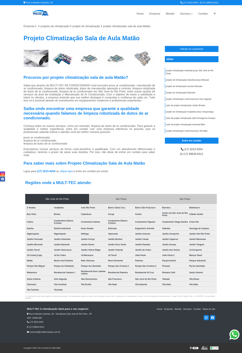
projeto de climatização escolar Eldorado (184, 86)
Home (140, 13)
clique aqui (66, 171)
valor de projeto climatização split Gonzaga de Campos (190, 118)
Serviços (185, 13)
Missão (170, 13)
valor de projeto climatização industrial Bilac (185, 124)
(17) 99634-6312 (209, 2)
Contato (203, 13)
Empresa (154, 13)
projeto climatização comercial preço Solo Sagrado (188, 99)
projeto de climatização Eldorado (180, 93)
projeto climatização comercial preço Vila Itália (186, 131)
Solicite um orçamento (191, 49)
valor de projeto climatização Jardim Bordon (185, 105)
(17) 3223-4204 (189, 2)
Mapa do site (209, 309)
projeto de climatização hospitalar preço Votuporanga (190, 112)
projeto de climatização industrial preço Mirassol (187, 80)
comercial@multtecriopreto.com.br (43, 332)
